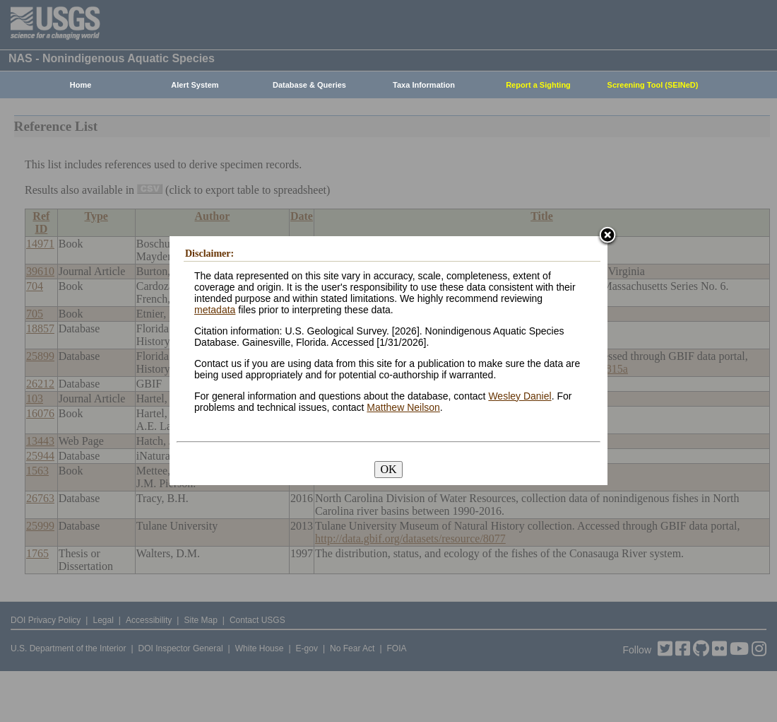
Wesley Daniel (519, 396)
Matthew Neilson (403, 407)
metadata (214, 309)
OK (388, 469)
